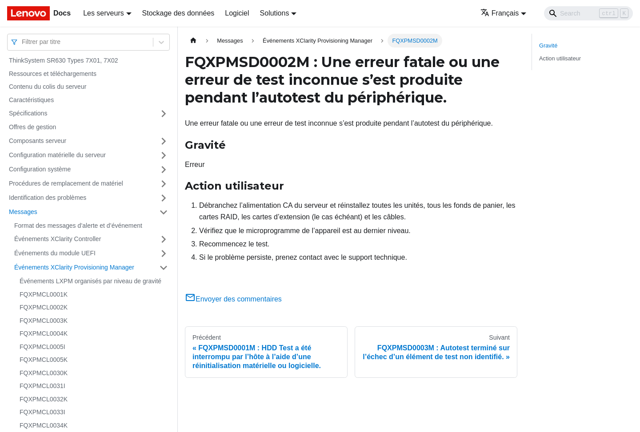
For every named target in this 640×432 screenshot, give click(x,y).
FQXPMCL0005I (42, 346)
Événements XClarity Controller (57, 238)
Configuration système (40, 169)
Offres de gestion (32, 127)
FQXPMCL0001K (44, 294)
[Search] (588, 13)
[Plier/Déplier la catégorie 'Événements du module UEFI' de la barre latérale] (163, 253)
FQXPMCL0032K (44, 399)
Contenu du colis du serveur (47, 86)
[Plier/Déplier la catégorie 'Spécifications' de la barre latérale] (163, 114)
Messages (23, 211)
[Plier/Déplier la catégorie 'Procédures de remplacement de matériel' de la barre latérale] (163, 184)
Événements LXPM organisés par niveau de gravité (90, 281)
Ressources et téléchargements (52, 73)
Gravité (548, 45)
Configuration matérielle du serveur (57, 155)
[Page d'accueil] (193, 41)
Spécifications (28, 113)
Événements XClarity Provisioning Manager (74, 267)
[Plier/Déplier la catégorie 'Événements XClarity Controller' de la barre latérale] (163, 239)
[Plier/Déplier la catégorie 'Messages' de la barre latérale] (163, 212)
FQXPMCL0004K (44, 333)
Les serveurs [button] (103, 13)
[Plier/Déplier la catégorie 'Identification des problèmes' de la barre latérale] (163, 198)
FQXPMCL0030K (44, 373)
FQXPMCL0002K (44, 307)
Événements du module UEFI (55, 253)
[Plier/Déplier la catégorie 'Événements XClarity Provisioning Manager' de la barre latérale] (163, 268)
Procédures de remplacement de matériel (66, 183)
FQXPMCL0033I (42, 412)
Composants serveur (37, 140)
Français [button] (499, 13)
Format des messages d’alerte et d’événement (78, 225)
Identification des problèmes (47, 197)
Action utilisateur (560, 58)
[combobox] (23, 42)
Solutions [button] (274, 13)
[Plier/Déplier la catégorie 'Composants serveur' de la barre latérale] (163, 141)
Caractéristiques (31, 99)
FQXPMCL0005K (44, 359)
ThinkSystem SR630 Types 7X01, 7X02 (63, 60)
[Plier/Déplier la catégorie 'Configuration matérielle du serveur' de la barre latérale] (163, 155)
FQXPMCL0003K (44, 320)
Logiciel (237, 13)
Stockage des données (178, 13)
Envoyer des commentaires (233, 299)
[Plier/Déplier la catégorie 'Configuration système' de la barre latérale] (163, 169)
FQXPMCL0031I (42, 385)
